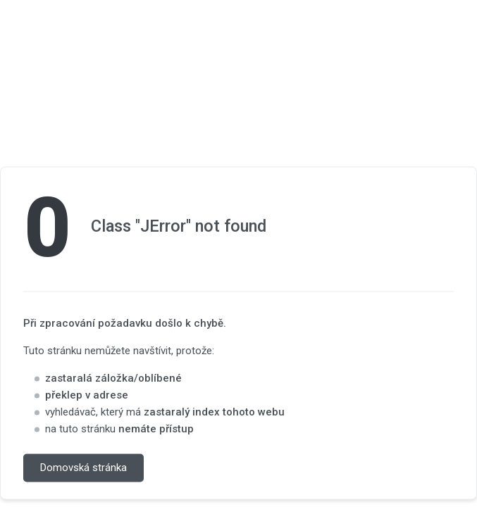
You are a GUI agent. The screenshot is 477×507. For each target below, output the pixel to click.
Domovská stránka (83, 468)
